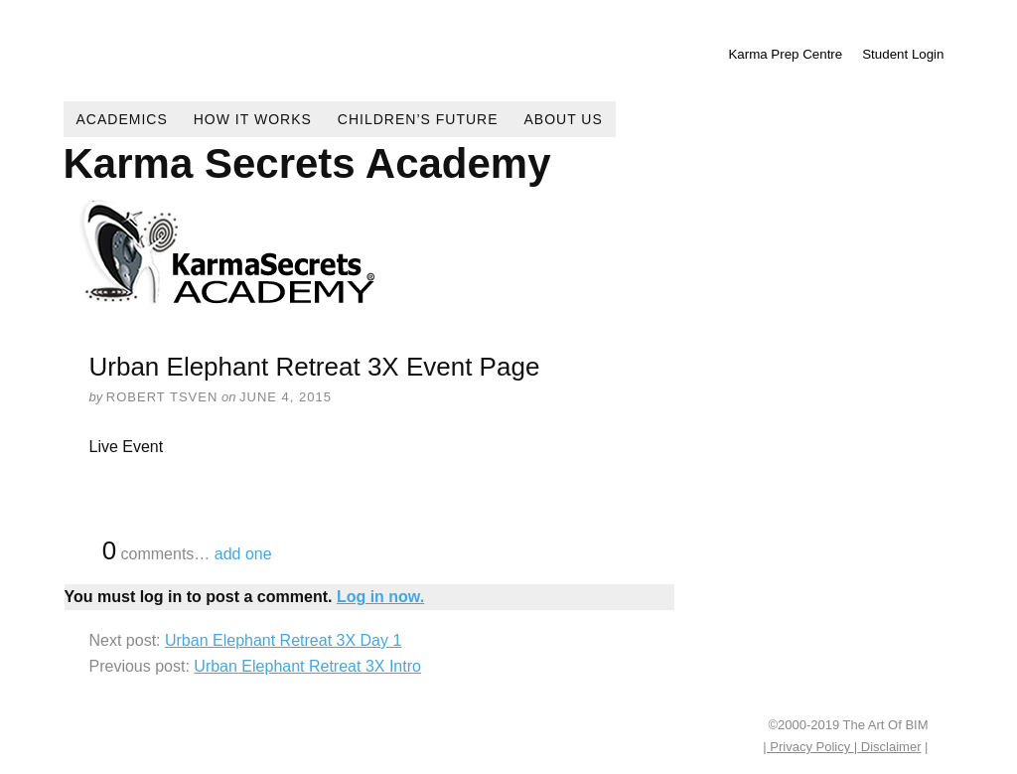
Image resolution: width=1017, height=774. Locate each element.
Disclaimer (889, 746)
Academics (122, 119)
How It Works (253, 119)
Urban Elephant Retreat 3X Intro (307, 666)
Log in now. (380, 596)
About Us (563, 119)
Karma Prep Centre (785, 54)
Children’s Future (418, 119)
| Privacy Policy (808, 746)
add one (243, 553)
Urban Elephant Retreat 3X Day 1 (283, 640)
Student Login (903, 54)
